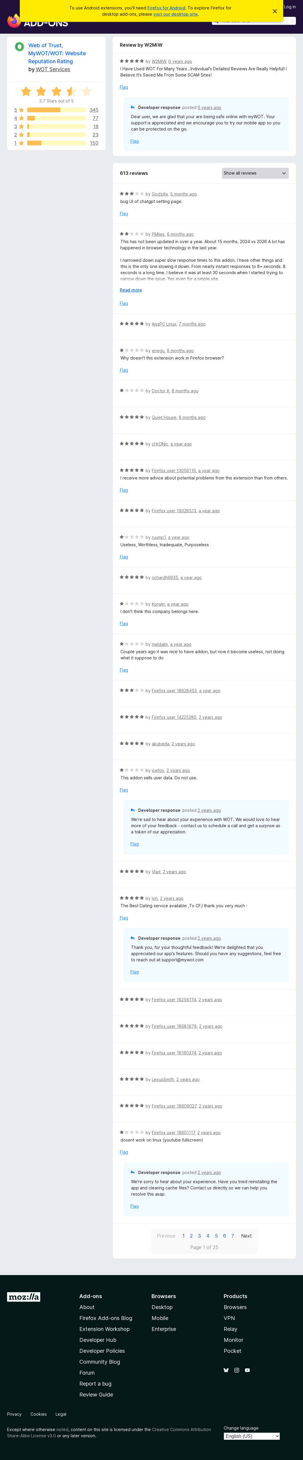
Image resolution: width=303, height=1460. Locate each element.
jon (155, 898)
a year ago (181, 443)
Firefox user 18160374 (174, 1052)
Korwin (158, 604)
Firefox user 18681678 (174, 1026)
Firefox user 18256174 (174, 999)
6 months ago (180, 234)
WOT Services (53, 69)
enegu (158, 350)
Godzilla (160, 193)
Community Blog (99, 1362)
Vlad (156, 871)
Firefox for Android (166, 7)
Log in (290, 6)
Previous (166, 1236)
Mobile (160, 1318)
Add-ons (90, 1296)
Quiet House (164, 417)
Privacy (14, 1414)
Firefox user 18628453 (174, 690)
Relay (230, 1329)
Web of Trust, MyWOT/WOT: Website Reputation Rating (57, 53)
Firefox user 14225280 (174, 717)
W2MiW (159, 61)
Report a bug (95, 1384)
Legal (61, 1414)
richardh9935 (165, 577)
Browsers (235, 1307)
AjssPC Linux (164, 323)
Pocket (232, 1351)
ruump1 (159, 537)
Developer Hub (97, 1340)
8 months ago (180, 350)
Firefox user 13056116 (174, 470)
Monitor (233, 1340)
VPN (229, 1318)
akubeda (160, 743)
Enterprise (164, 1329)
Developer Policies (102, 1351)
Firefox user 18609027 (174, 1105)
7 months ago (192, 323)
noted (62, 1429)
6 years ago (180, 61)
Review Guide (96, 1394)
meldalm (160, 644)
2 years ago (210, 717)
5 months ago (183, 193)
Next (246, 1236)
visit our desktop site (175, 14)
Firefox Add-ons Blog (105, 1318)
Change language (241, 1427)
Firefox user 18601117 (173, 1132)
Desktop (162, 1307)
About (87, 1307)
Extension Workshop (104, 1329)
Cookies (38, 1414)
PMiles (158, 234)
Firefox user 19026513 (174, 510)
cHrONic (160, 443)
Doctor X (160, 390)
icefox (158, 770)
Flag (124, 87)
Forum (87, 1373)
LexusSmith (163, 1079)
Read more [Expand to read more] (131, 289)
